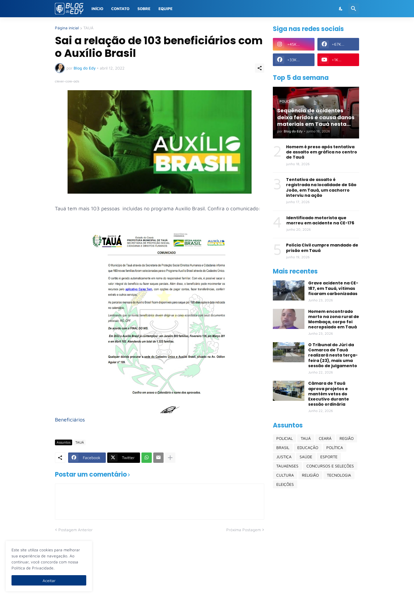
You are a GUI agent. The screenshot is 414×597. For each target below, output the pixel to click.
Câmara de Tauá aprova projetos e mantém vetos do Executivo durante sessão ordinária (328, 394)
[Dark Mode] (341, 9)
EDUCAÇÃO (307, 447)
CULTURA (285, 475)
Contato (120, 8)
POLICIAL (284, 438)
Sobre (143, 8)
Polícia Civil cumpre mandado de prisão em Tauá (322, 247)
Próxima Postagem (243, 529)
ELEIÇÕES (285, 484)
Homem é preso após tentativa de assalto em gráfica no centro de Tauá (321, 152)
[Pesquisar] (353, 8)
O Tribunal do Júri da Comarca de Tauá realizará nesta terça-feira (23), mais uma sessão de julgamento (333, 355)
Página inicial (67, 28)
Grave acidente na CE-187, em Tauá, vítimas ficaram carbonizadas (333, 288)
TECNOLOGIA (339, 475)
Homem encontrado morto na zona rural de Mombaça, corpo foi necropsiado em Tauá (333, 319)
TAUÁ (88, 28)
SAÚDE (306, 456)
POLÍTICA (334, 447)
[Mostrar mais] (170, 457)
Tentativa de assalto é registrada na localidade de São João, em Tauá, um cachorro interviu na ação (321, 187)
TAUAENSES (287, 465)
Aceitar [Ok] (49, 580)
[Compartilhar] (259, 68)
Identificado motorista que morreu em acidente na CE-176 (320, 220)
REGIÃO (347, 438)
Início (97, 8)
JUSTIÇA (284, 456)
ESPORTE (329, 456)
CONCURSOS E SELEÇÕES (330, 465)
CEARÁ (325, 438)
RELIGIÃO (310, 475)
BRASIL (282, 447)
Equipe (165, 8)
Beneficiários (70, 420)
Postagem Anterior (75, 529)
